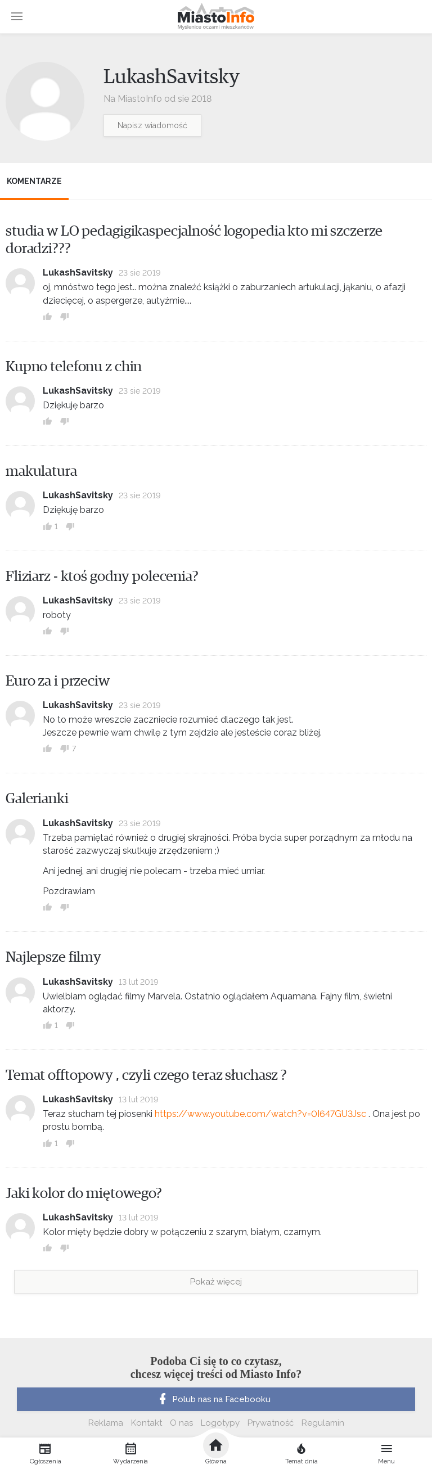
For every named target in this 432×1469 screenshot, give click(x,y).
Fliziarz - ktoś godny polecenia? (102, 576)
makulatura (41, 471)
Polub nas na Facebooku (213, 1399)
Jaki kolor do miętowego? (84, 1193)
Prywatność (271, 1423)
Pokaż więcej (216, 1282)
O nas (181, 1423)
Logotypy (220, 1423)
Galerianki (37, 798)
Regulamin (323, 1423)
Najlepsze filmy (53, 957)
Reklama (105, 1423)
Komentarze (34, 181)
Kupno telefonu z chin (74, 366)
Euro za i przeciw (58, 681)
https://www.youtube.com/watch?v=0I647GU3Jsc (260, 1113)
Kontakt (146, 1423)
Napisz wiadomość (152, 125)
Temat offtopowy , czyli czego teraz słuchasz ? (146, 1075)
